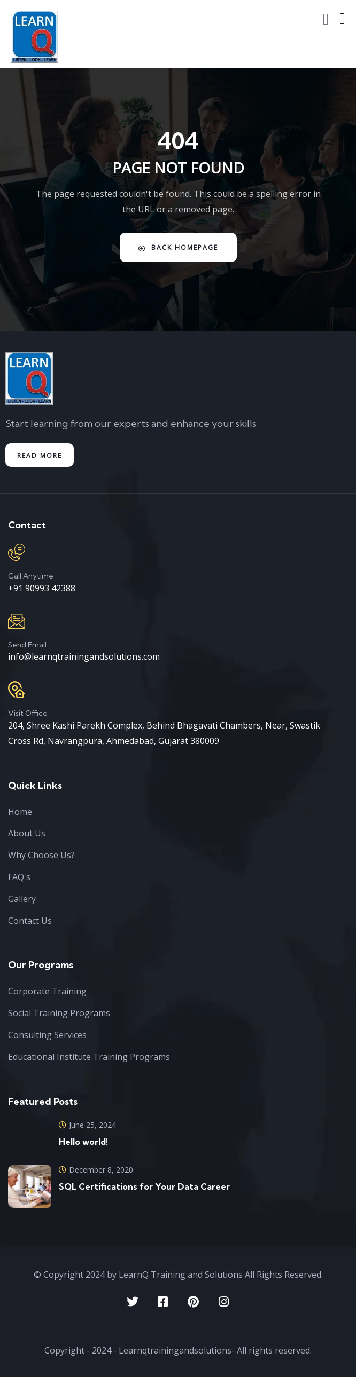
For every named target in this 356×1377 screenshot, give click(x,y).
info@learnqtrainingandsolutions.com (84, 656)
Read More (39, 455)
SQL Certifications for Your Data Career (144, 1186)
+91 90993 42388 (41, 588)
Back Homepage (178, 247)
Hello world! (83, 1141)
